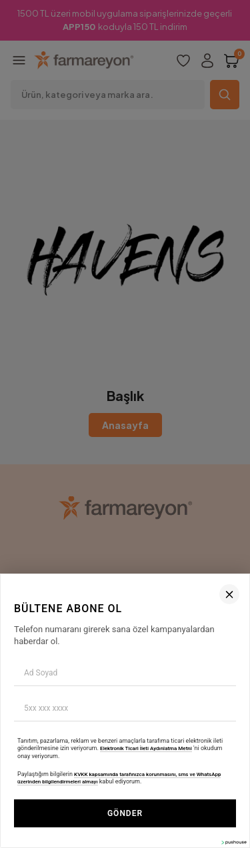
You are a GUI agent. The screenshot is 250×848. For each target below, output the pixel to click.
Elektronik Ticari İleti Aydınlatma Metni (146, 748)
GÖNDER (125, 813)
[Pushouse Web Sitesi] (233, 842)
